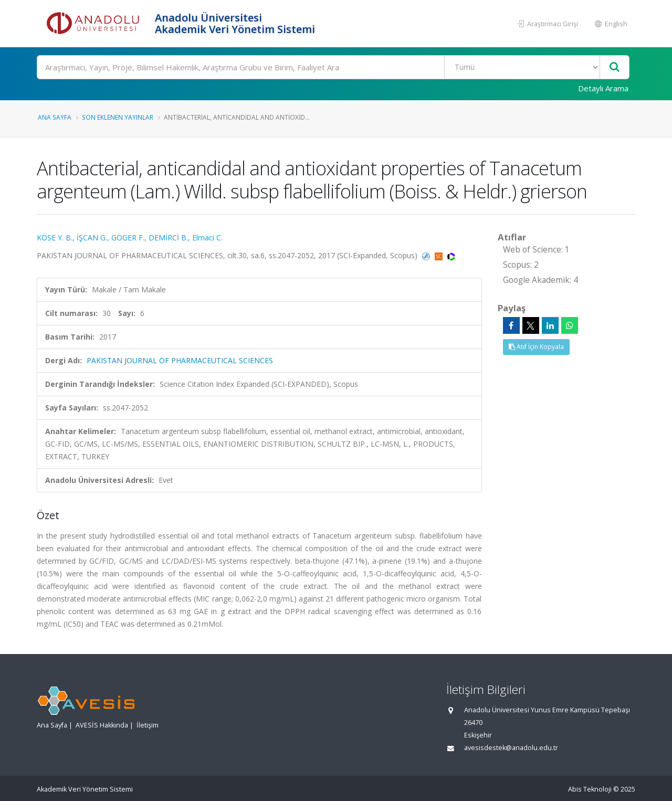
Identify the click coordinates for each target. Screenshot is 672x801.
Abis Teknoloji (590, 789)
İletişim (147, 725)
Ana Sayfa (54, 117)
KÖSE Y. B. (54, 238)
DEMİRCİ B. (168, 238)
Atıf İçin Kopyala (536, 346)
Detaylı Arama (603, 88)
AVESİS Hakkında (102, 725)
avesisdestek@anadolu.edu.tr (511, 747)
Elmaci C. (207, 238)
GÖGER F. (127, 238)
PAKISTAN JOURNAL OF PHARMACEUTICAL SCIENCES (180, 360)
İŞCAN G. (92, 238)
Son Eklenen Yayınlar (117, 117)
